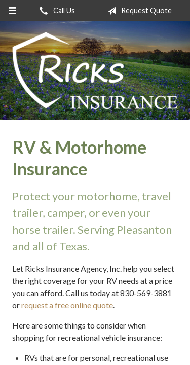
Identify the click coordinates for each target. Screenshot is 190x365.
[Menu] (12, 10)
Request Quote (137, 10)
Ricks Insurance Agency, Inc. (95, 70)
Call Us (55, 10)
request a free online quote (67, 305)
